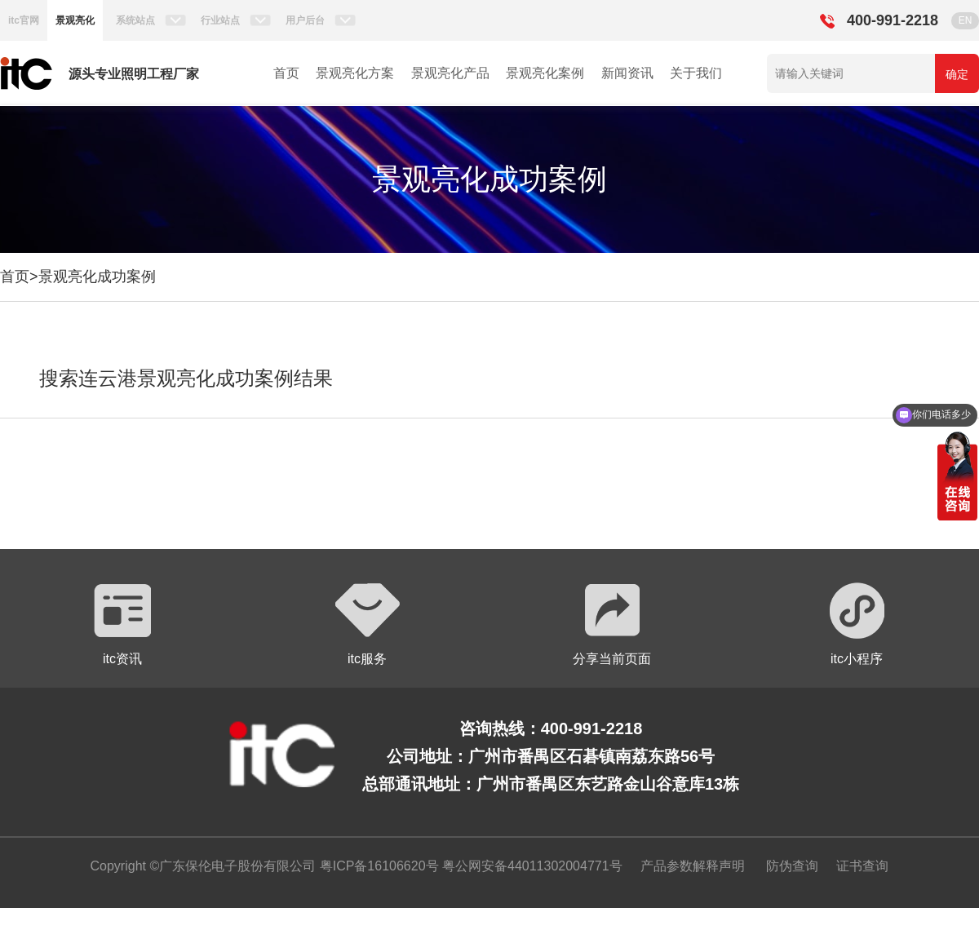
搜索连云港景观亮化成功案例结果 (186, 378)
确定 (957, 74)
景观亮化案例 (545, 73)
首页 (286, 73)
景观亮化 (75, 20)
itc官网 (23, 20)
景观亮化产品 (450, 73)
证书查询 (862, 866)
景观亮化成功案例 (97, 276)
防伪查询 (792, 866)
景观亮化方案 (355, 73)
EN (965, 20)
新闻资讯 (627, 73)
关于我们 (696, 73)
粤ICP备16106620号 (377, 866)
